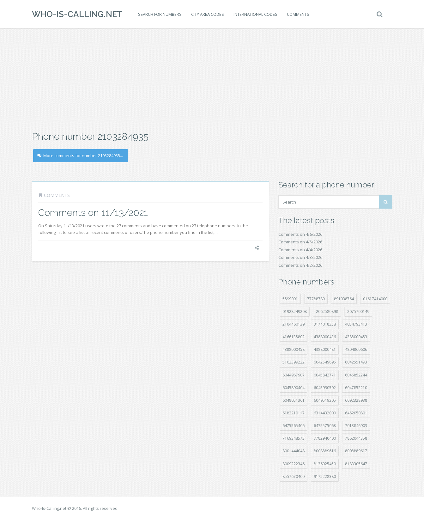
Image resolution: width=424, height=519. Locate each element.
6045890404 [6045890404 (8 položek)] (293, 387)
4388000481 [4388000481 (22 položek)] (325, 349)
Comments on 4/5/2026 (300, 242)
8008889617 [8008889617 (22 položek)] (356, 451)
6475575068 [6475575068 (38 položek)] (325, 425)
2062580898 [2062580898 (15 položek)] (327, 311)
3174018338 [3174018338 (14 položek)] (325, 324)
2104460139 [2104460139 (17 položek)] (293, 324)
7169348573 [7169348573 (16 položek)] (293, 438)
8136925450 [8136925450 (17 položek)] (325, 464)
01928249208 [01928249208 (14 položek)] (294, 311)
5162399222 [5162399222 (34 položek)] (293, 362)
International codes (255, 14)
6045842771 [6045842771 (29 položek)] (325, 375)
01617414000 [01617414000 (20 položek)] (375, 299)
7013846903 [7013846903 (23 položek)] (356, 425)
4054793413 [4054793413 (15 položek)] (356, 324)
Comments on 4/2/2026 (300, 265)
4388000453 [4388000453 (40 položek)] (356, 336)
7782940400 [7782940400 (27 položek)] (325, 438)
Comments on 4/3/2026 (300, 257)
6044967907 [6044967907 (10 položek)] (293, 375)
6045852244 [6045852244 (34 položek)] (356, 375)
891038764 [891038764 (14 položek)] (344, 299)
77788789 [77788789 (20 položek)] (316, 299)
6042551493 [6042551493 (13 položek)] (356, 362)
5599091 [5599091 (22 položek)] (290, 299)
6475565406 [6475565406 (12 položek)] (293, 425)
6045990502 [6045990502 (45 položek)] (325, 387)
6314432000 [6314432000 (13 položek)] (325, 413)
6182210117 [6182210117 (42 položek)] (293, 413)
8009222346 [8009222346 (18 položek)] (293, 464)
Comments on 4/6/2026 (300, 234)
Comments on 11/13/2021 (93, 212)
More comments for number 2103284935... (80, 155)
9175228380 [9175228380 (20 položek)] (325, 476)
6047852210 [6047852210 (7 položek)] (356, 387)
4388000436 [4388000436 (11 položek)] (325, 336)
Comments (298, 14)
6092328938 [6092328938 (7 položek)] (356, 400)
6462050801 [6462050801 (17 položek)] (356, 413)
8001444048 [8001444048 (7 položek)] (293, 451)
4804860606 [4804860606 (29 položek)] (356, 349)
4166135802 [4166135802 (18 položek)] (293, 336)
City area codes (207, 14)
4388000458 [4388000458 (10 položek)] (293, 349)
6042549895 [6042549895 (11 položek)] (325, 362)
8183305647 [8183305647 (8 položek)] (356, 464)
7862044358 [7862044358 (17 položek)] (356, 438)
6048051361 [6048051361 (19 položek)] (293, 400)
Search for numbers (160, 14)
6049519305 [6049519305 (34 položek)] (325, 400)
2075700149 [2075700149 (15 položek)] (358, 311)
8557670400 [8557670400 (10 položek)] (293, 476)
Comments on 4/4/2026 (300, 250)
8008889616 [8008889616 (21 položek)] (325, 451)
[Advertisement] (212, 79)
